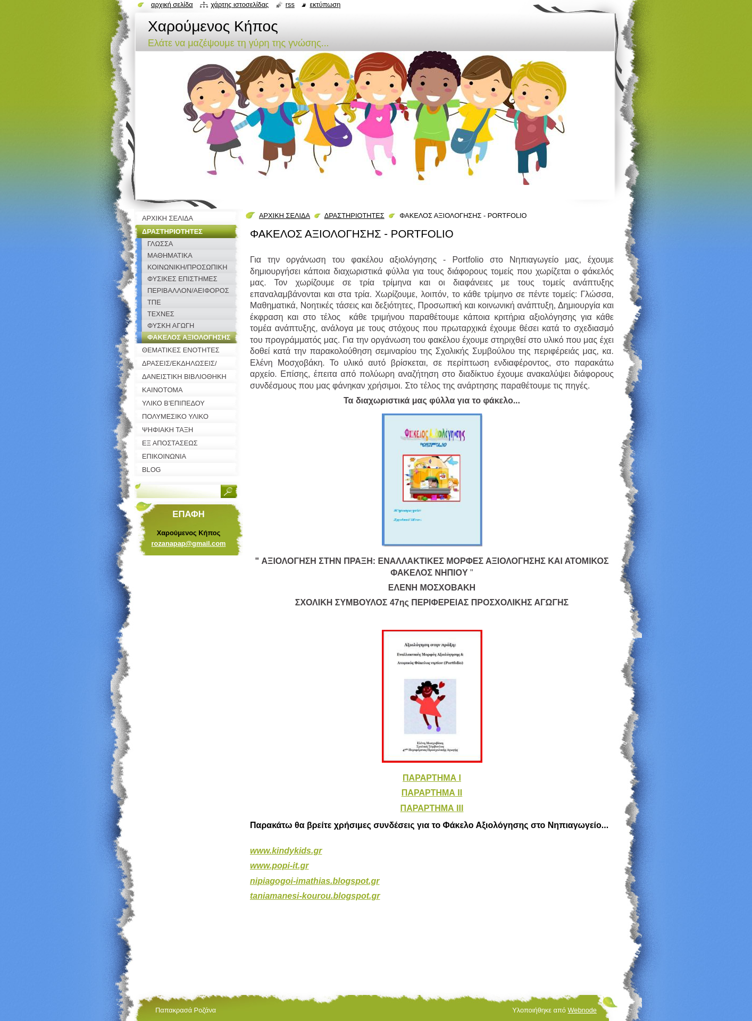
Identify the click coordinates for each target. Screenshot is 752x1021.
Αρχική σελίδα (172, 5)
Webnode (582, 1010)
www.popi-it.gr (279, 865)
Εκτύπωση (325, 5)
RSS (290, 5)
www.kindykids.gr (286, 850)
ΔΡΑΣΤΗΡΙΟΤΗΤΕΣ (354, 216)
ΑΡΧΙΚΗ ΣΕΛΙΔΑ (284, 216)
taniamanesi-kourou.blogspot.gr (315, 895)
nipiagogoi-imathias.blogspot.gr (315, 880)
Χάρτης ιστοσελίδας (240, 5)
